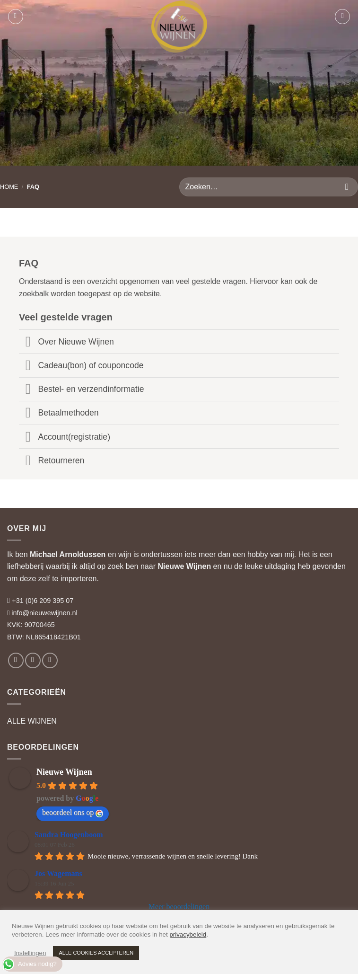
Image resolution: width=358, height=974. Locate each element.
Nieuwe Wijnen (184, 566)
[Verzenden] (347, 186)
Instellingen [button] (30, 952)
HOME (9, 186)
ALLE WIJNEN (32, 721)
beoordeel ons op (72, 812)
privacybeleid (187, 934)
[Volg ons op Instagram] (33, 660)
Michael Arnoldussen (67, 554)
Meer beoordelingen (179, 907)
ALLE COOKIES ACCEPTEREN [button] (96, 953)
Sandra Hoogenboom (69, 835)
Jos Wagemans (58, 873)
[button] (15, 16)
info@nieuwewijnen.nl (44, 613)
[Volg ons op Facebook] (16, 660)
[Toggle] (28, 342)
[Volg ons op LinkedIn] (50, 660)
